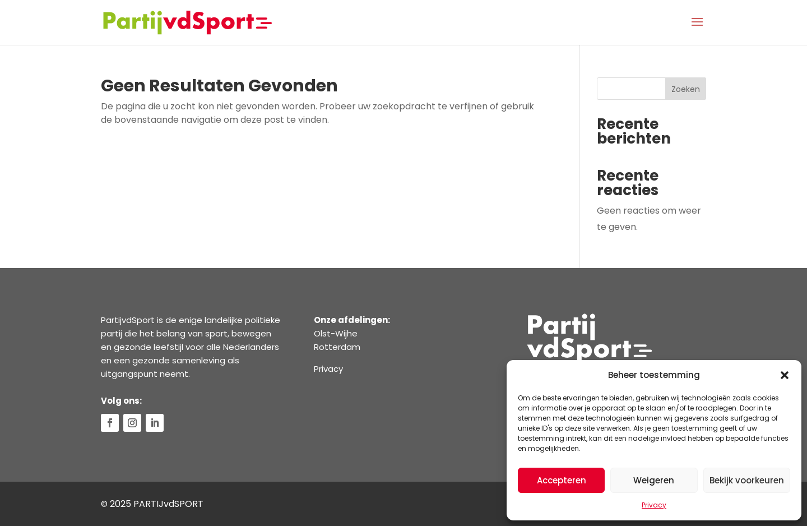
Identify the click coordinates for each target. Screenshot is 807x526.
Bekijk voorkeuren (746, 480)
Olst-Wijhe (336, 333)
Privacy (654, 505)
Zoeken (685, 89)
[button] (784, 375)
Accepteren (561, 480)
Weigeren (653, 480)
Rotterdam (337, 347)
